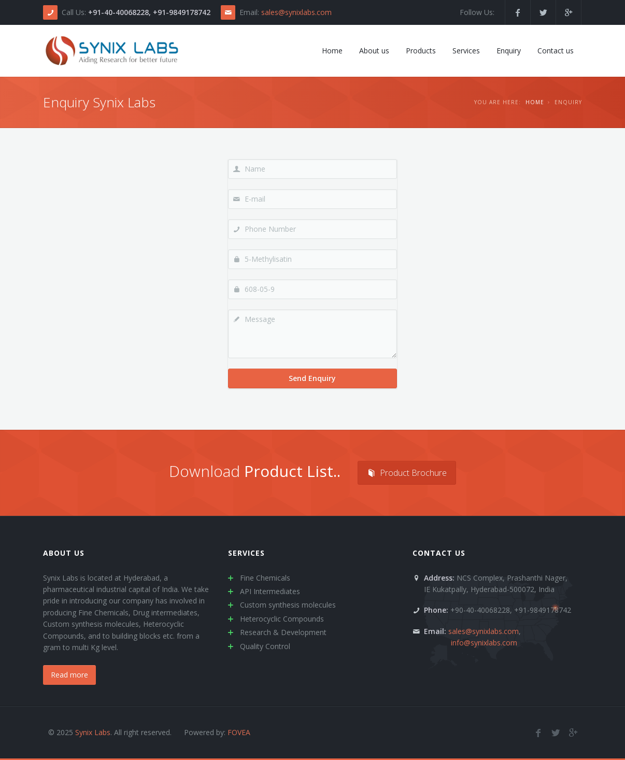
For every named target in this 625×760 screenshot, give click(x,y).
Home (534, 102)
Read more (69, 675)
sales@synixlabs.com (296, 12)
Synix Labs (92, 732)
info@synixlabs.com (484, 643)
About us (63, 553)
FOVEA (239, 732)
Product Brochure (407, 472)
